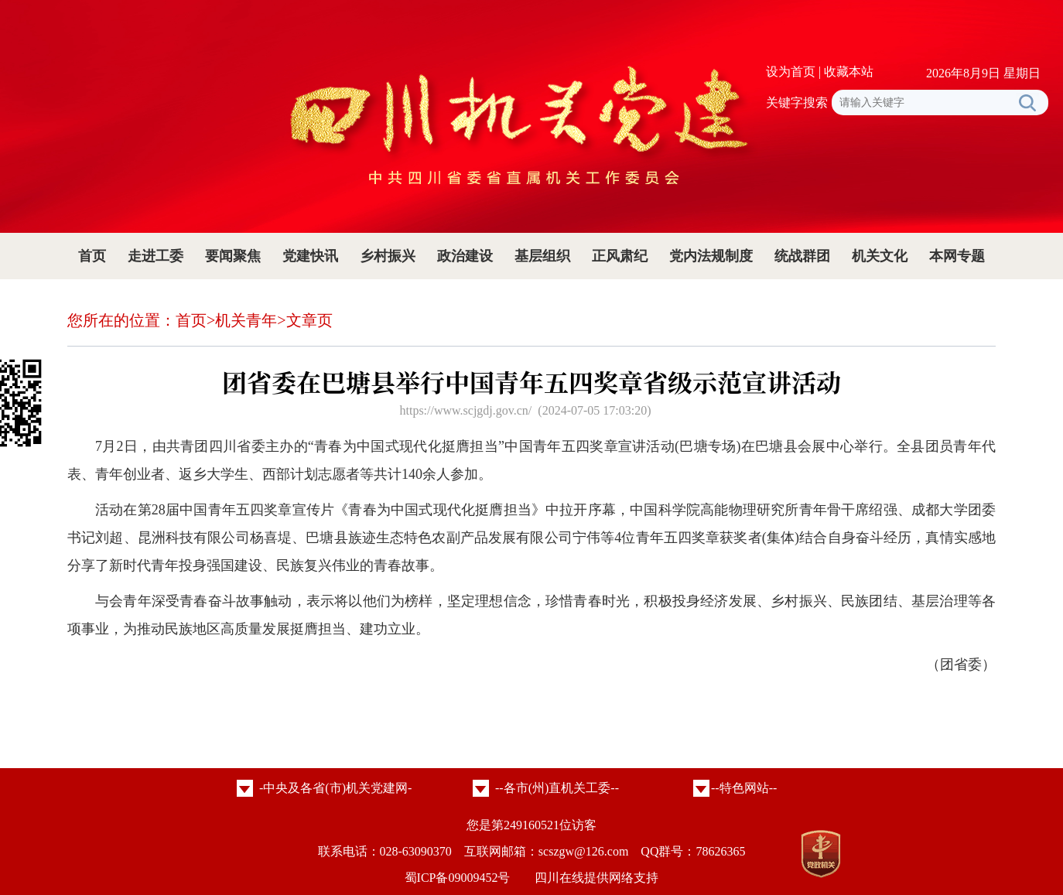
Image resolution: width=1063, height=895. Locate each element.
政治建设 (465, 256)
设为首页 (790, 71)
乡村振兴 (387, 256)
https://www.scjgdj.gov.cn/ (465, 410)
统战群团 (802, 256)
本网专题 (957, 256)
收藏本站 (848, 71)
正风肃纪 (620, 256)
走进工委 (155, 256)
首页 (92, 256)
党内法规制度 (711, 256)
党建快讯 (310, 256)
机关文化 (879, 256)
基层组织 (542, 256)
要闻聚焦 (233, 256)
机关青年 (246, 320)
